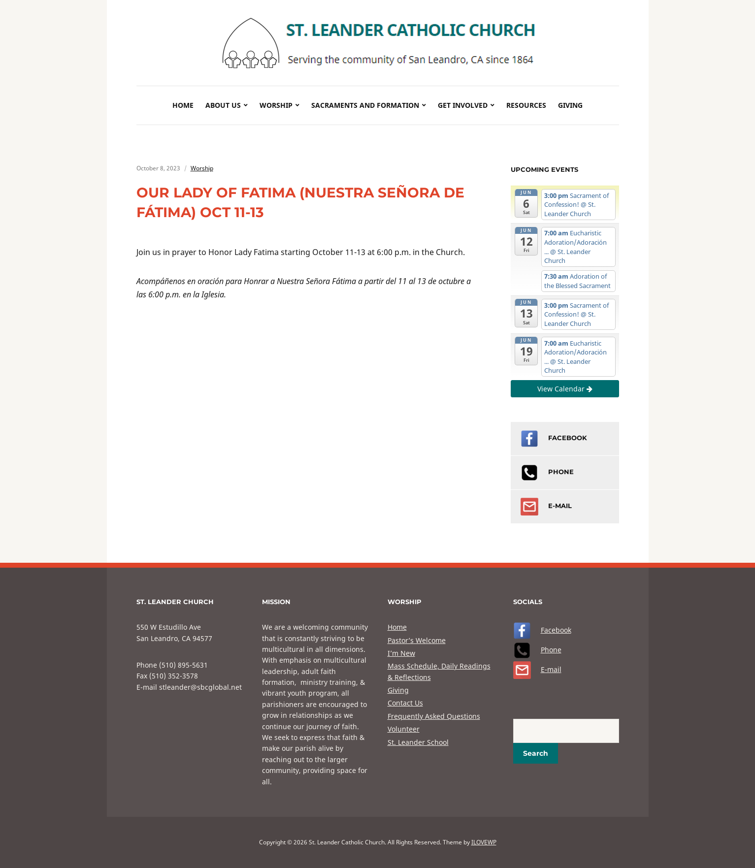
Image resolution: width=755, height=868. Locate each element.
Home (183, 105)
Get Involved (463, 105)
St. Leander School (418, 742)
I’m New (401, 653)
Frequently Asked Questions (434, 716)
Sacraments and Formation (365, 105)
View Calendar (564, 388)
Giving (570, 105)
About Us (223, 105)
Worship (276, 105)
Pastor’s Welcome (417, 640)
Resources (526, 105)
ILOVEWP (483, 842)
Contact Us (405, 702)
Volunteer (404, 729)
